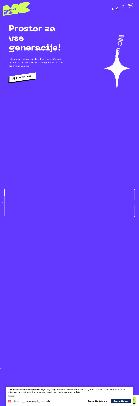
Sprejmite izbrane (97, 401)
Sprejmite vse (120, 401)
